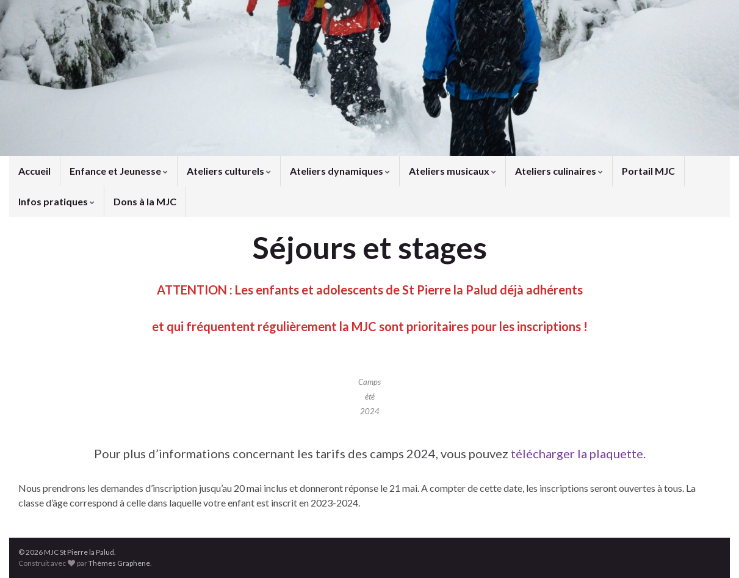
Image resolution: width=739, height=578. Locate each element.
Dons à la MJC (145, 201)
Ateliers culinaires (559, 171)
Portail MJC (648, 171)
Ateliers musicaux (452, 171)
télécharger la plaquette (577, 453)
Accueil (34, 171)
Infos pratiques (56, 201)
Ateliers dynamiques (340, 171)
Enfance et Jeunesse (119, 171)
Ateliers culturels (229, 171)
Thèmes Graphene (119, 563)
